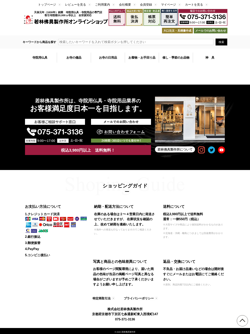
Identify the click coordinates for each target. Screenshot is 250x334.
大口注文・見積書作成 (177, 30)
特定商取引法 (102, 297)
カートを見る (194, 4)
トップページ (47, 4)
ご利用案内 (102, 4)
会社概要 (125, 4)
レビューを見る (75, 4)
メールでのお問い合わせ (210, 30)
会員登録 (146, 4)
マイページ (168, 4)
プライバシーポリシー (137, 297)
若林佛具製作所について (175, 149)
